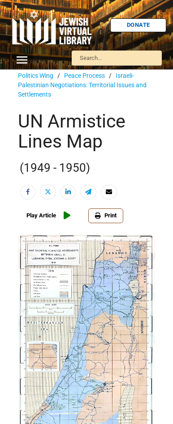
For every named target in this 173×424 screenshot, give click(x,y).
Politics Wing (35, 75)
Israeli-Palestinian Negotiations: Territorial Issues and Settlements (82, 85)
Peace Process (84, 75)
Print (106, 215)
